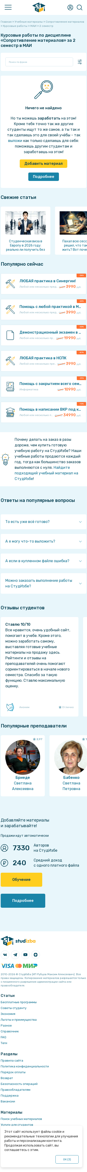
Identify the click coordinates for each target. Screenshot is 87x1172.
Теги (4, 1043)
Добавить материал (43, 163)
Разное (6, 1025)
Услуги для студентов (17, 1124)
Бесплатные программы (19, 1002)
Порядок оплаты (13, 1072)
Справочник (10, 1031)
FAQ (3, 1037)
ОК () (67, 1159)
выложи (15, 140)
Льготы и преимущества (19, 1019)
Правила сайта (12, 1060)
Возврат (7, 1078)
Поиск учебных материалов (21, 1119)
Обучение (21, 879)
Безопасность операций (19, 1084)
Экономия (8, 1014)
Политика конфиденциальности (25, 1066)
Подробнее (43, 176)
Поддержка (10, 1095)
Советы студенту (13, 1008)
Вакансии (8, 1101)
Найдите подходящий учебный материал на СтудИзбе (46, 473)
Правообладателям (15, 1089)
